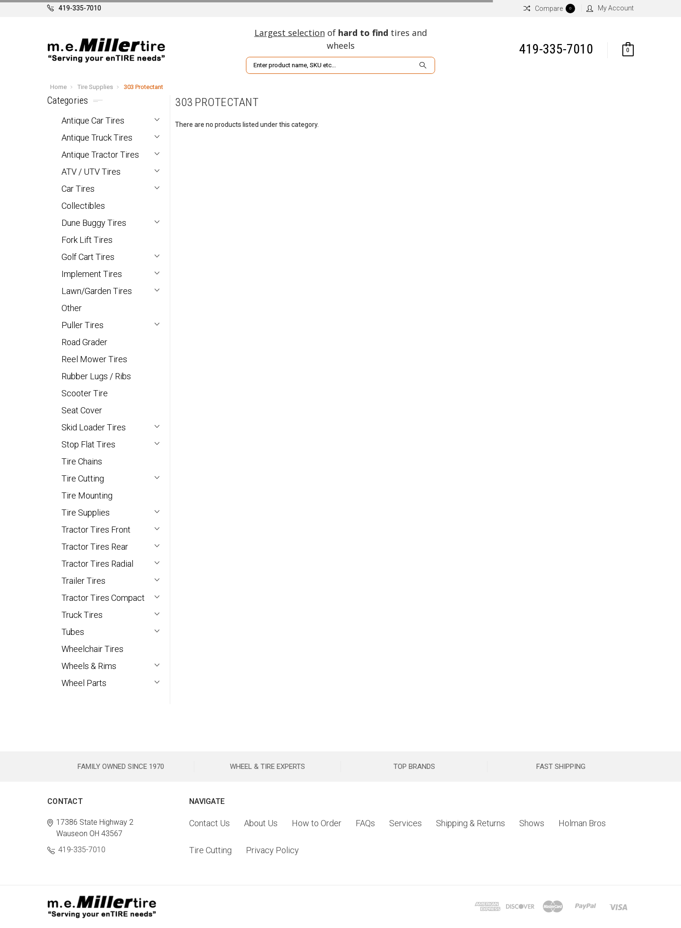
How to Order (316, 823)
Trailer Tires (83, 581)
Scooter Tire (84, 393)
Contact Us (209, 823)
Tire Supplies (95, 86)
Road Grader (84, 342)
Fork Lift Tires (87, 240)
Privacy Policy (272, 850)
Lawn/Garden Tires (96, 291)
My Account (610, 8)
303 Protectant (143, 86)
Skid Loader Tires (93, 427)
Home (58, 86)
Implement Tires (91, 274)
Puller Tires (82, 325)
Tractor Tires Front (96, 530)
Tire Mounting (87, 495)
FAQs (365, 823)
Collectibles (83, 206)
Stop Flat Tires (88, 444)
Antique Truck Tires (96, 138)
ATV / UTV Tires (91, 172)
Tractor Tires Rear (94, 547)
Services (405, 823)
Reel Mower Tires (94, 359)
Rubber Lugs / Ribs (96, 376)
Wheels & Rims (88, 666)
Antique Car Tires (92, 120)
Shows (531, 823)
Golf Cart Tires (87, 257)
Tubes (72, 632)
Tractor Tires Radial (97, 564)
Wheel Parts (83, 683)
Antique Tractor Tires (100, 155)
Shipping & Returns (470, 823)
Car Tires (78, 189)
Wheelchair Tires (92, 649)
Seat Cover (81, 410)
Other (71, 308)
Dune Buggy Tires (93, 223)
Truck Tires (82, 615)
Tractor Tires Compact (103, 598)
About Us (261, 823)
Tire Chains (81, 461)
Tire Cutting (82, 478)
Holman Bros (582, 823)
